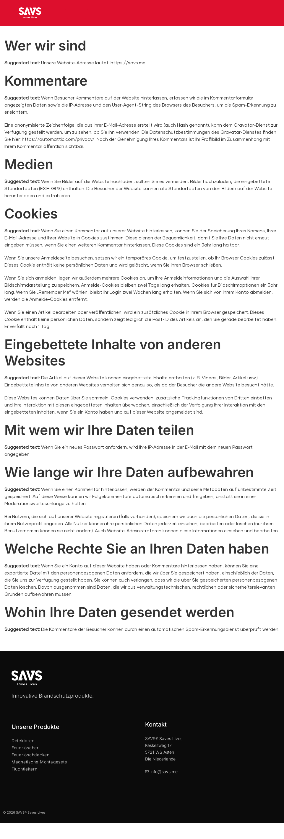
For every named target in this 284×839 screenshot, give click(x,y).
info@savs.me (164, 771)
